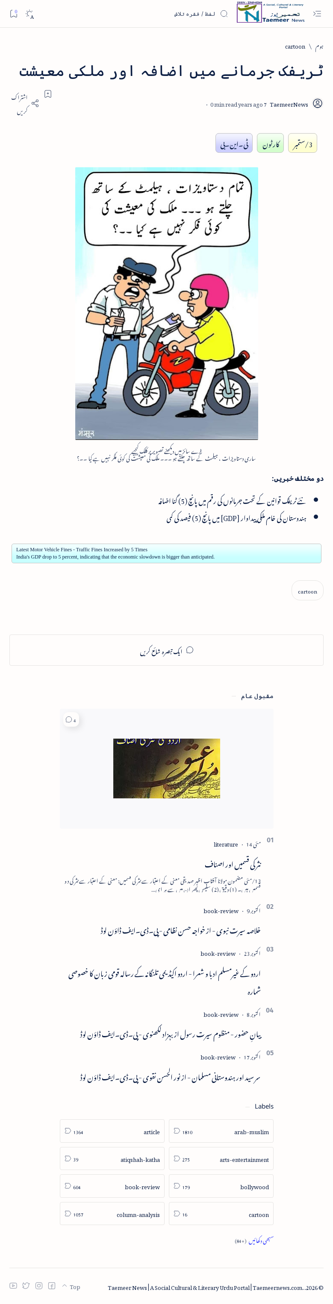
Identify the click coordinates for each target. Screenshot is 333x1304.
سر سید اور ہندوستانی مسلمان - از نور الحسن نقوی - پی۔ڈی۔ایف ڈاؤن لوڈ (170, 1076)
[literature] (226, 843)
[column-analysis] (112, 1213)
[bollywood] (221, 1186)
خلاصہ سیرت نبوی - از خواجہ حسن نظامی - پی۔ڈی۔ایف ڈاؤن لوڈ (181, 929)
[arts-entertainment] (221, 1158)
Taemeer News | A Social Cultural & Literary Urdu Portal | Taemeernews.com (205, 1286)
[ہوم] (319, 45)
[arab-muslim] (221, 1131)
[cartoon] (295, 45)
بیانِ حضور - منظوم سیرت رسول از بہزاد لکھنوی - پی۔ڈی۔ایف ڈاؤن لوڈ (170, 1033)
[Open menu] (316, 13)
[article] (112, 1131)
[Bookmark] (13, 13)
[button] (71, 719)
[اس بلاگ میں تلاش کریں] (164, 14)
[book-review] (221, 909)
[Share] (24, 103)
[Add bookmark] (48, 94)
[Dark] (29, 13)
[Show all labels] (254, 1240)
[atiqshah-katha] (112, 1158)
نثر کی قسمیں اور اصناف (233, 863)
